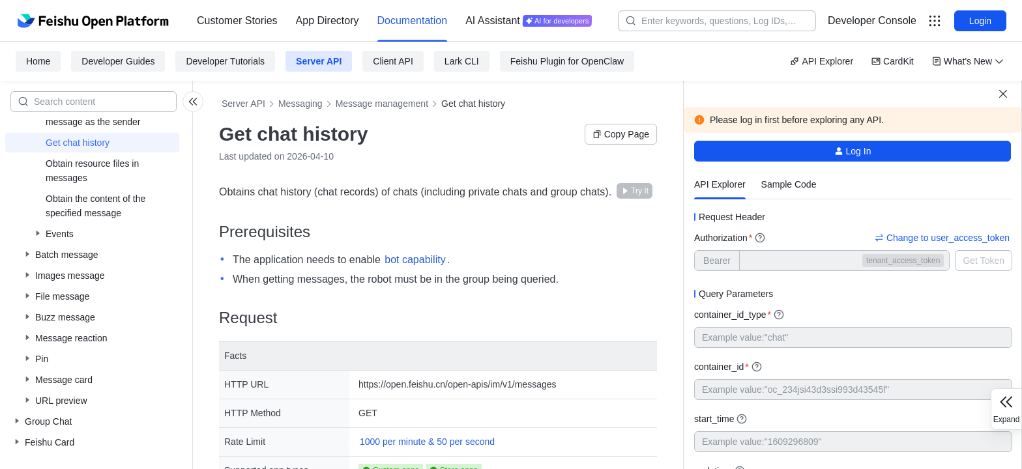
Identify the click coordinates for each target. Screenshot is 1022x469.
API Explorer (821, 61)
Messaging (300, 103)
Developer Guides (117, 61)
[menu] (394, 21)
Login (980, 21)
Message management (382, 103)
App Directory (327, 20)
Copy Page (620, 134)
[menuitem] (237, 21)
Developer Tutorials (225, 61)
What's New (968, 61)
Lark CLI (462, 61)
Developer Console (872, 20)
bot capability (415, 259)
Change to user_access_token (942, 238)
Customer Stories (237, 20)
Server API (319, 61)
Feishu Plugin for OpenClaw (567, 61)
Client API (393, 61)
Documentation (412, 20)
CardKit (892, 61)
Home (38, 61)
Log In (852, 151)
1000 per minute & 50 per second (427, 441)
